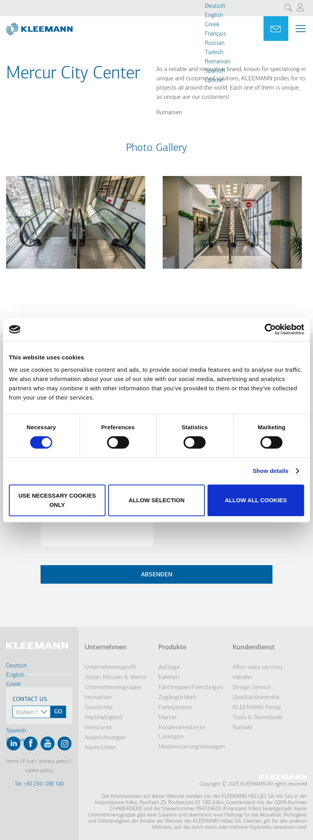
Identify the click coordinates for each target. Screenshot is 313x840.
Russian (215, 43)
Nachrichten (100, 748)
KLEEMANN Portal (257, 708)
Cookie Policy (39, 771)
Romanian (217, 62)
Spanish (215, 71)
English (214, 15)
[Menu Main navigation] (300, 28)
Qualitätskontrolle (256, 697)
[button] (75, 273)
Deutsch (215, 6)
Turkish (214, 52)
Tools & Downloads (257, 718)
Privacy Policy (53, 761)
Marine (167, 718)
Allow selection (156, 500)
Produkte (172, 647)
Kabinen (168, 677)
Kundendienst (254, 647)
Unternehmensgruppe (113, 687)
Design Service (252, 687)
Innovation (98, 697)
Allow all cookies (256, 500)
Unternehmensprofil (110, 667)
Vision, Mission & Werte (115, 677)
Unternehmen (105, 647)
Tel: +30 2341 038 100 (39, 784)
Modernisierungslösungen (191, 747)
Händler (243, 677)
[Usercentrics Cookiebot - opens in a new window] (270, 329)
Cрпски (214, 80)
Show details (271, 470)
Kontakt (243, 728)
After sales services (258, 667)
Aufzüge (169, 667)
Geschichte (99, 708)
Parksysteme (175, 708)
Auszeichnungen (105, 738)
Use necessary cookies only (57, 500)
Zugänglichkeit (177, 697)
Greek (212, 25)
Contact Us (29, 699)
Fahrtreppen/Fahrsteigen (190, 687)
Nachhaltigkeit (103, 718)
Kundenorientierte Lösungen (181, 732)
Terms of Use (20, 761)
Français (215, 34)
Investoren (98, 728)
